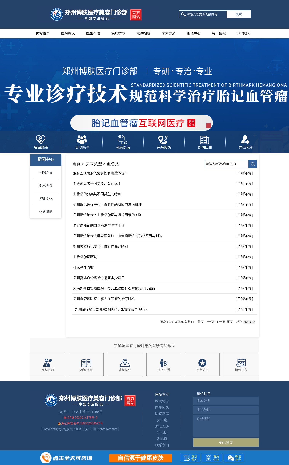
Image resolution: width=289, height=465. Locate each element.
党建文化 (46, 199)
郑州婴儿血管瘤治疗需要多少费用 (99, 278)
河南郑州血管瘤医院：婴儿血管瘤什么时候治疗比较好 (114, 288)
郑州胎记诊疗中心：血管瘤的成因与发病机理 (107, 204)
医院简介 (162, 401)
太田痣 (162, 420)
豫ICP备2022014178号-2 (81, 417)
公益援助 (46, 212)
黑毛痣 (162, 433)
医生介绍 (93, 33)
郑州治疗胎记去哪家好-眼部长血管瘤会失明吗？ (110, 309)
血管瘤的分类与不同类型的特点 (97, 194)
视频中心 (194, 33)
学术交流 (168, 33)
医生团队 (162, 407)
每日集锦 (219, 33)
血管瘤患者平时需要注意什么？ (97, 183)
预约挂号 (244, 33)
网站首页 (43, 33)
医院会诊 (46, 172)
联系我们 (162, 445)
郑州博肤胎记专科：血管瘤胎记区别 (100, 246)
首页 (76, 163)
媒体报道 (143, 33)
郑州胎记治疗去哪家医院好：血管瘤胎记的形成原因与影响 (117, 236)
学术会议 (46, 186)
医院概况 (68, 33)
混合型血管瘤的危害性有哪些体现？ (100, 173)
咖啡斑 (162, 439)
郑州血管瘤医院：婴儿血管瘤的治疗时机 (104, 299)
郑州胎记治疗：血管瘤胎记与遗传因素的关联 (107, 215)
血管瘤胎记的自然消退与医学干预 (99, 225)
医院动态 (162, 414)
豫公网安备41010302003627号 (80, 423)
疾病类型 (118, 33)
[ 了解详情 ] (244, 173)
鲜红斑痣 (162, 426)
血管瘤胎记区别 (85, 257)
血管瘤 (113, 163)
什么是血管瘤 (83, 267)
